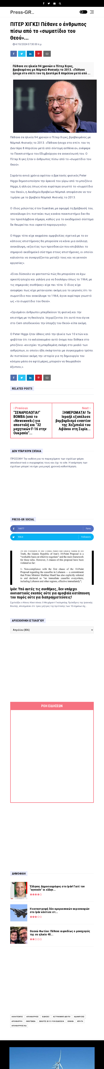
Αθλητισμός (17, 1017)
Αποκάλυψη (17, 1021)
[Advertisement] (52, 668)
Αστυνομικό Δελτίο (61, 1017)
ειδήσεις (45, 1017)
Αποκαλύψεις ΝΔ (19, 1026)
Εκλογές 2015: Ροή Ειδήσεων (51, 1021)
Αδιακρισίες (79, 1017)
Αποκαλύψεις (32, 1017)
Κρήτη (80, 1021)
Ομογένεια (31, 1021)
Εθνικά (71, 1021)
